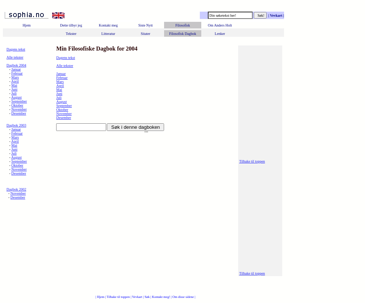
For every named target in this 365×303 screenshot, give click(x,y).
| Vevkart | (275, 15)
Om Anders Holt (220, 25)
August (16, 97)
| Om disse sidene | (183, 297)
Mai (14, 85)
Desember (18, 113)
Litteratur (108, 34)
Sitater (145, 34)
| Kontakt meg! (161, 297)
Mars (15, 77)
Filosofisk (182, 25)
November (19, 109)
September (19, 101)
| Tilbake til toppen (118, 297)
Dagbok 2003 (16, 125)
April (15, 81)
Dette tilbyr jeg (71, 25)
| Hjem (100, 297)
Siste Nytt (145, 25)
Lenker (220, 34)
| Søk (146, 297)
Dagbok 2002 (16, 189)
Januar (16, 69)
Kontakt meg (108, 25)
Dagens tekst (16, 49)
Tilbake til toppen (252, 161)
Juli (13, 93)
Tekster (71, 34)
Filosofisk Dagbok (182, 34)
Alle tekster (15, 57)
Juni (14, 89)
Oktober (17, 105)
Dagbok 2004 (16, 65)
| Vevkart (137, 297)
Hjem (27, 25)
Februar (17, 73)
